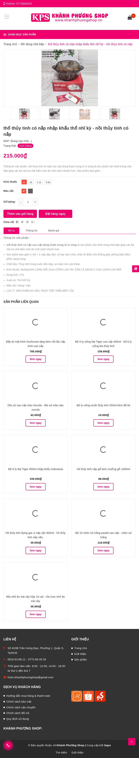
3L (31, 182)
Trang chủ (80, 648)
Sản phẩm (80, 659)
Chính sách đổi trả (17, 712)
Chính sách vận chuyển (20, 707)
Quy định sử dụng (17, 718)
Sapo (107, 745)
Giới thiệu (80, 653)
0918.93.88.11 (17, 659)
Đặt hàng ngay (55, 213)
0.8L (48, 182)
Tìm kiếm (61, 752)
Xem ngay (35, 359)
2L (24, 182)
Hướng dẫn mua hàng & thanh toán (28, 695)
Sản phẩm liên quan (21, 302)
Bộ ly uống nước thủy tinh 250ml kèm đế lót (103, 405)
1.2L (39, 182)
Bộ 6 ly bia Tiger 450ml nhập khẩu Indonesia (35, 469)
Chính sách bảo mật (18, 701)
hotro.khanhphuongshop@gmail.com (30, 677)
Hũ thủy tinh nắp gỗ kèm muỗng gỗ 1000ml (103, 469)
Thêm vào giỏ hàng (20, 213)
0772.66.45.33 (37, 659)
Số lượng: (9, 201)
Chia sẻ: (8, 221)
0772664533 (24, 3)
